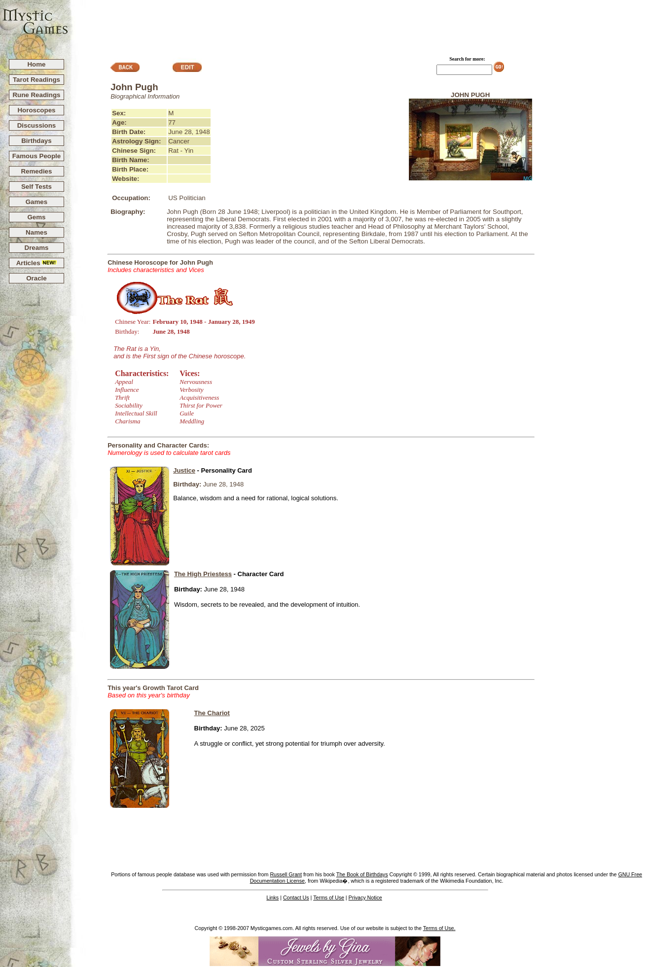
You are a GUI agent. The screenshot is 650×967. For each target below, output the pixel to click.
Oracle (36, 278)
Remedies (36, 171)
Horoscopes (36, 110)
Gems (36, 217)
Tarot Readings (36, 79)
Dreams (37, 247)
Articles (36, 263)
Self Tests (36, 186)
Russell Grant (286, 874)
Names (36, 232)
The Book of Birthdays (362, 874)
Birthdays (36, 140)
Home (36, 64)
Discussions (36, 125)
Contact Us (296, 897)
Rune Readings (36, 95)
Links (272, 897)
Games (36, 202)
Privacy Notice (365, 897)
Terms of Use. (439, 928)
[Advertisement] (359, 25)
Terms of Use (328, 897)
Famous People (36, 156)
